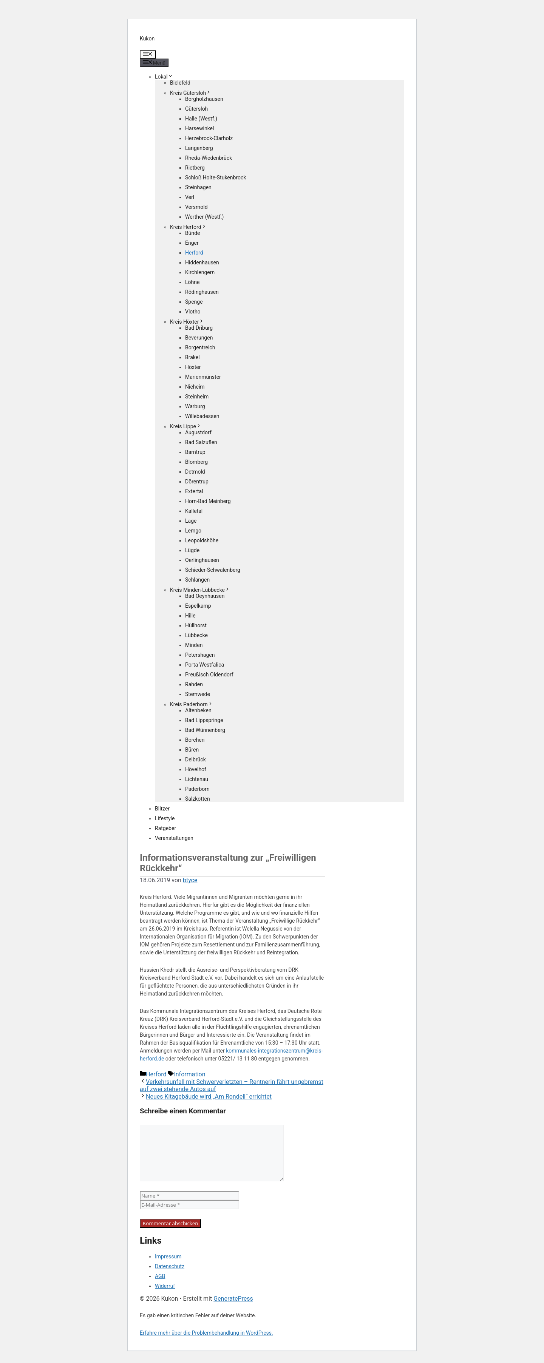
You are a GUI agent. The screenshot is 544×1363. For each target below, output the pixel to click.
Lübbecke (196, 635)
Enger (192, 243)
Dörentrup (197, 482)
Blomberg (196, 462)
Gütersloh (196, 109)
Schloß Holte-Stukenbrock (215, 177)
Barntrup (195, 452)
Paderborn (197, 789)
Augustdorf (198, 432)
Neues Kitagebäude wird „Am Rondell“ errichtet (209, 1096)
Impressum (168, 1256)
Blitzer (162, 809)
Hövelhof (195, 769)
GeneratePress (233, 1298)
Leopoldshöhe (201, 540)
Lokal (164, 77)
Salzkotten (197, 799)
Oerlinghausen (202, 560)
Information (189, 1074)
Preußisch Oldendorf (209, 674)
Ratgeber (165, 828)
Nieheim (195, 387)
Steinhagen (198, 187)
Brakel (192, 357)
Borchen (195, 740)
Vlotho (193, 312)
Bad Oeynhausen (204, 596)
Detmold (195, 472)
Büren (192, 750)
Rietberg (195, 168)
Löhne (192, 282)
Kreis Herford (188, 227)
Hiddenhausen (202, 262)
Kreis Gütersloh (190, 93)
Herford (194, 253)
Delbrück (195, 759)
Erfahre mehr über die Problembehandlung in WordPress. (206, 1333)
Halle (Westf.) (201, 119)
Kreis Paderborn (191, 704)
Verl (189, 197)
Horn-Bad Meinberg (208, 501)
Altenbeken (198, 710)
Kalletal (193, 511)
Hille (190, 616)
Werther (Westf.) (204, 217)
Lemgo (193, 531)
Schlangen (197, 580)
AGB (160, 1276)
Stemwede (197, 694)
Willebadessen (202, 416)
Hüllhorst (196, 625)
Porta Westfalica (204, 665)
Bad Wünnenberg (205, 730)
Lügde (192, 550)
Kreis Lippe (185, 426)
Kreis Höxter (187, 322)
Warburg (195, 406)
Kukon (147, 39)
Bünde (192, 233)
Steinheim (197, 397)
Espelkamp (198, 606)
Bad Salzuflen (201, 442)
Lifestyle (165, 818)
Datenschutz (169, 1266)
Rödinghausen (202, 292)
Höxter (193, 367)
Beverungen (199, 338)
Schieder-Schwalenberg (212, 570)
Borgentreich (200, 347)
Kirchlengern (200, 272)
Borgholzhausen (204, 99)
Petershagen (200, 655)
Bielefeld (180, 83)
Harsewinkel (199, 128)
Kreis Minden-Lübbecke (200, 590)
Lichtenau (196, 779)
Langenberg (199, 148)
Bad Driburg (199, 328)
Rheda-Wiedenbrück (208, 158)
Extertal (194, 491)
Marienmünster (203, 377)
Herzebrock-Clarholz (209, 138)
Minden (193, 645)
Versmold (196, 207)
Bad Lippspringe (204, 720)
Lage (190, 521)
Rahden (194, 684)
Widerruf (165, 1286)
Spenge (194, 302)
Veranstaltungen (174, 838)
